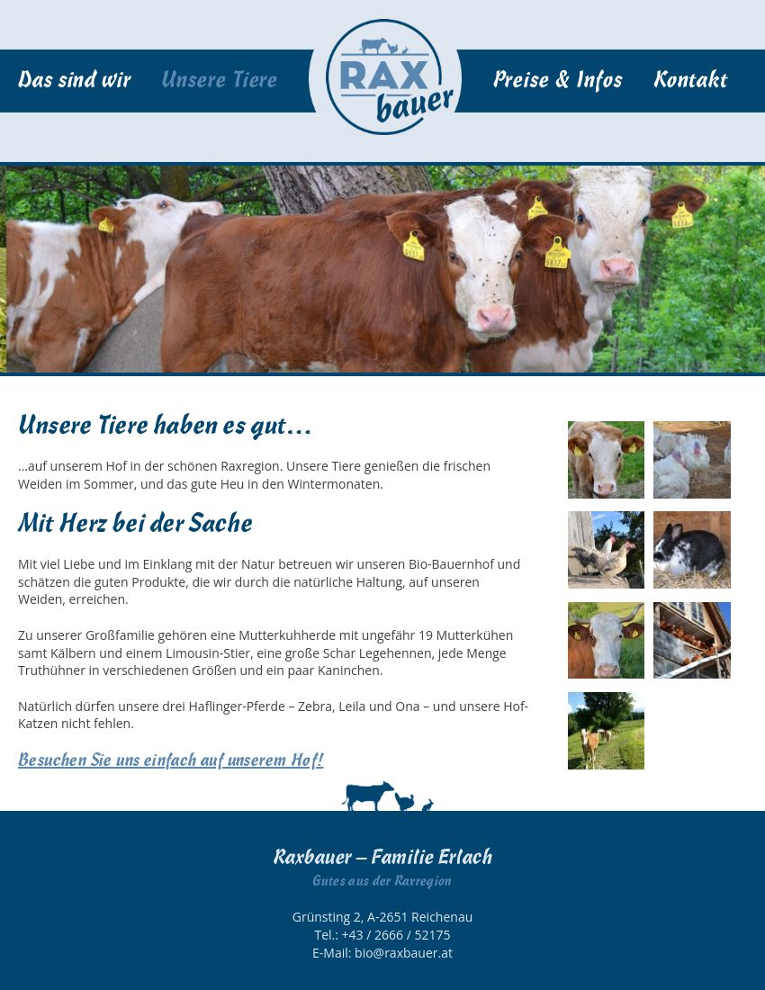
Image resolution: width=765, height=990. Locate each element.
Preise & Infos (558, 81)
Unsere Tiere (219, 81)
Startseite (385, 78)
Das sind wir (74, 81)
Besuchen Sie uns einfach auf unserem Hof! (170, 761)
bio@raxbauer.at (404, 952)
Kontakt (690, 81)
